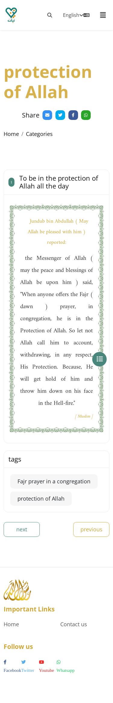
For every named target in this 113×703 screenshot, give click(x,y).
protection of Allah (40, 498)
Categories (39, 133)
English (76, 15)
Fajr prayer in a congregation (53, 481)
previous (91, 529)
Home (11, 133)
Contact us (73, 624)
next (21, 529)
